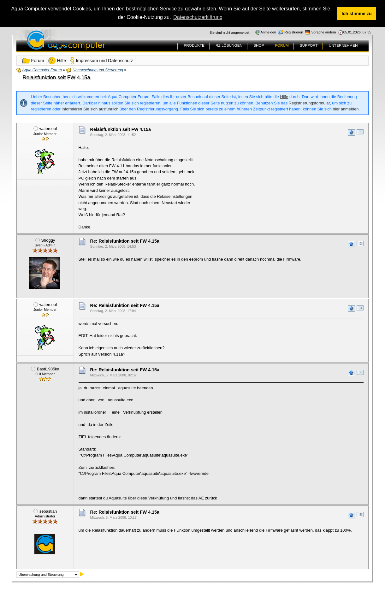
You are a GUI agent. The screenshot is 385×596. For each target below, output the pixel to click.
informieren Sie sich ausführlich (90, 108)
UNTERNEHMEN (343, 45)
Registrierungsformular (309, 102)
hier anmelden (345, 108)
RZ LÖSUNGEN (229, 45)
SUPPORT (309, 45)
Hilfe (284, 96)
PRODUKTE (194, 45)
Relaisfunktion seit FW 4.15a (56, 77)
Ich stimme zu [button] (357, 13)
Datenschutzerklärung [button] (197, 17)
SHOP (258, 45)
